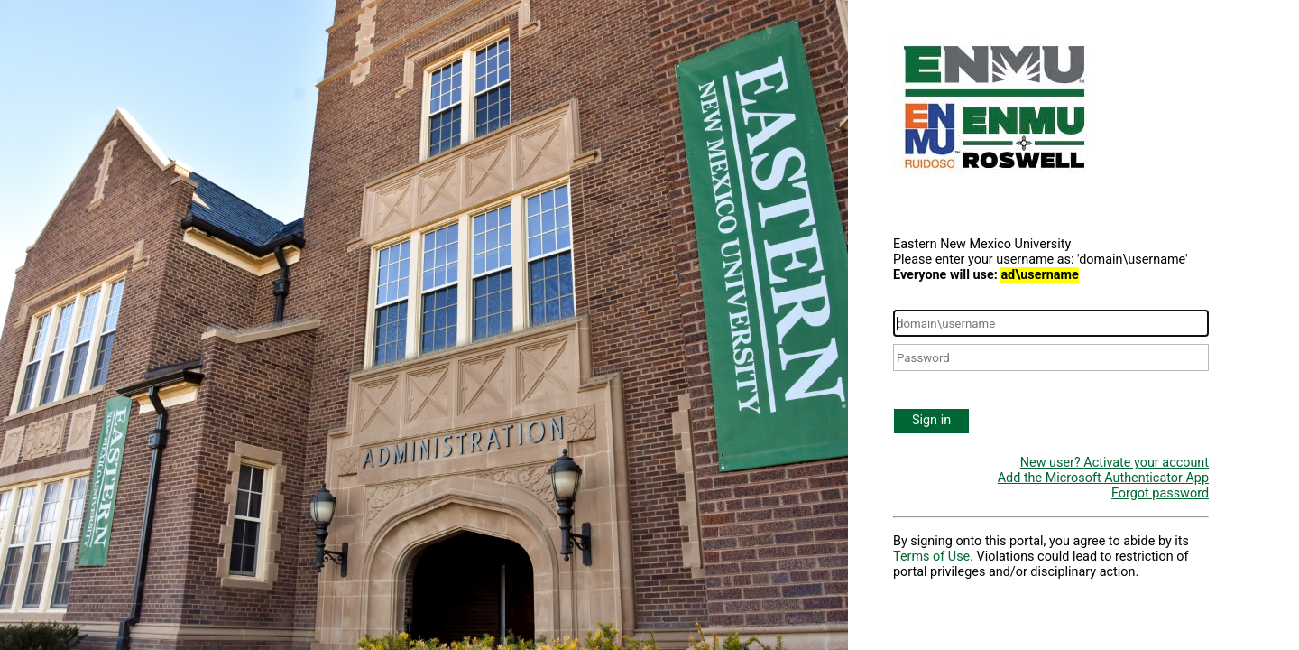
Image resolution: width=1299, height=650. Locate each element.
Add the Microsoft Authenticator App (1103, 478)
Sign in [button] (931, 420)
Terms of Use (931, 556)
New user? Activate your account (1114, 462)
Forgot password (1160, 493)
